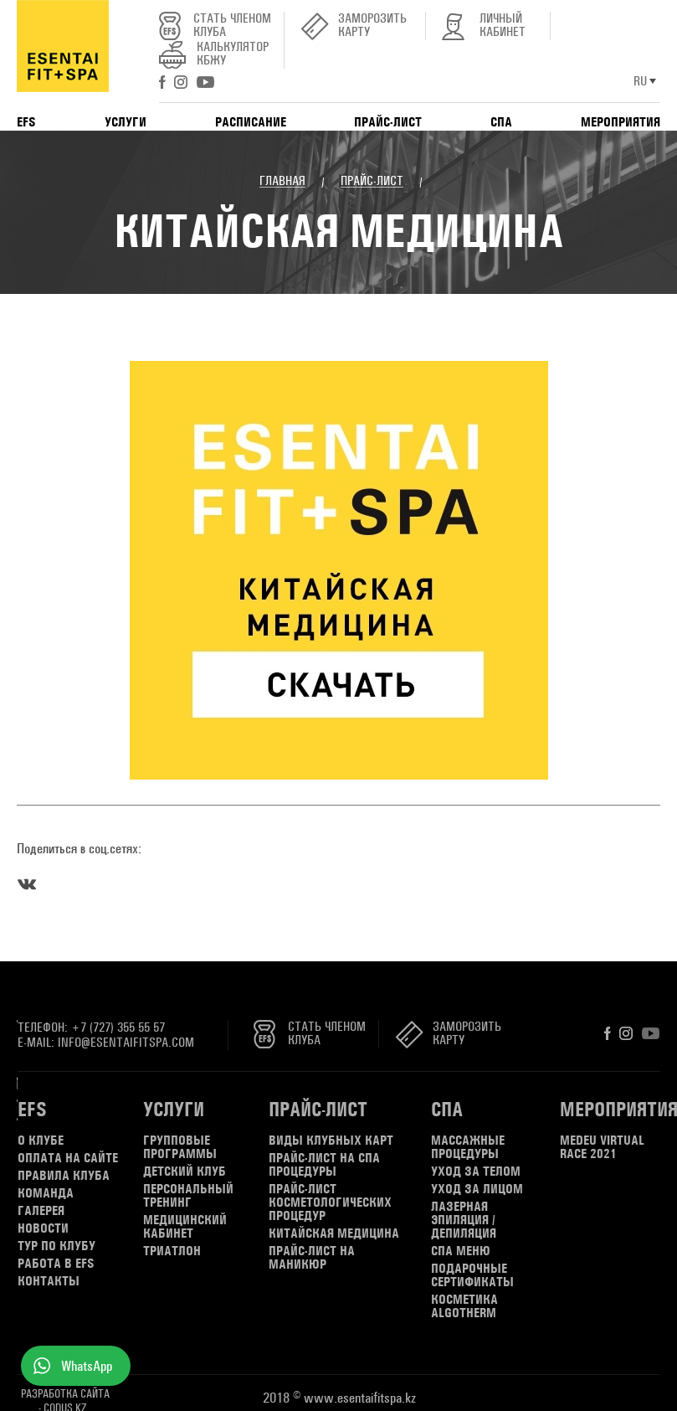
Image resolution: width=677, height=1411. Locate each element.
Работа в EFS (56, 1263)
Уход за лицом (477, 1189)
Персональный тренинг (188, 1195)
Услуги (125, 122)
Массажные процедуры (468, 1147)
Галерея (41, 1211)
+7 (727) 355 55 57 (118, 1027)
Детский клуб (184, 1171)
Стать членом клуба (232, 25)
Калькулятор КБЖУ (233, 54)
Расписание (250, 122)
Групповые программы (180, 1147)
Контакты (48, 1281)
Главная (282, 181)
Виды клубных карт (331, 1140)
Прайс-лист (388, 122)
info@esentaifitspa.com (126, 1042)
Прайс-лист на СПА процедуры (324, 1164)
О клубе (41, 1140)
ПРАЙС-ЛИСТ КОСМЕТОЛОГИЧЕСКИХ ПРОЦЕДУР (330, 1202)
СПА (501, 122)
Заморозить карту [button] (372, 25)
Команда (46, 1193)
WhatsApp (86, 1366)
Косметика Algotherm (464, 1306)
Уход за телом (476, 1171)
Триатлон (172, 1251)
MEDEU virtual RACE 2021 (602, 1147)
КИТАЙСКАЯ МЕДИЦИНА (334, 1233)
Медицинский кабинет (185, 1226)
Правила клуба (64, 1175)
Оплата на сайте (68, 1158)
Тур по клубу (56, 1246)
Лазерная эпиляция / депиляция (463, 1220)
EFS (26, 122)
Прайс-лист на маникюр (312, 1257)
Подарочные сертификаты (472, 1275)
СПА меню (460, 1251)
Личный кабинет (503, 25)
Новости (43, 1228)
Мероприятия (620, 122)
